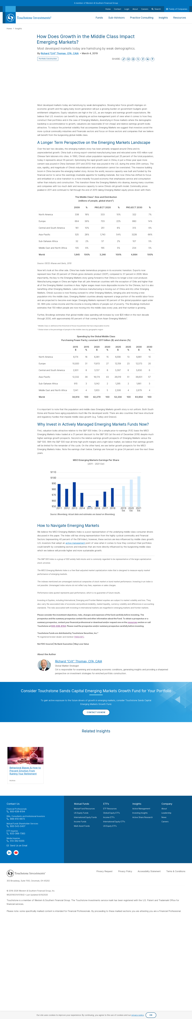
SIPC (82, 637)
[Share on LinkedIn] (147, 59)
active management (75, 543)
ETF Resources (110, 808)
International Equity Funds (85, 817)
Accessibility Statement (149, 871)
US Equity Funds (81, 813)
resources (132, 622)
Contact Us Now (96, 712)
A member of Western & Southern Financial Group (96, 3)
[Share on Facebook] (143, 59)
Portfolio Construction (50, 59)
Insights (18, 28)
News (163, 817)
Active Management (141, 808)
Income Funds (80, 821)
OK (150, 1015)
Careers (165, 821)
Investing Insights (140, 813)
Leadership (166, 813)
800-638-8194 (58, 626)
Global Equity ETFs (111, 813)
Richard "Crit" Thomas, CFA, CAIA (60, 53)
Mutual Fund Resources (84, 808)
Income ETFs (109, 817)
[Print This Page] (133, 59)
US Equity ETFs (110, 826)
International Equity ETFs (114, 821)
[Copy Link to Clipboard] (123, 59)
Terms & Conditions (175, 871)
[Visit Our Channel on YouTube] (16, 852)
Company (166, 803)
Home (9, 28)
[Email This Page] (128, 59)
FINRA (76, 637)
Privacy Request (104, 871)
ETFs (106, 803)
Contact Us (13, 803)
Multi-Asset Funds (82, 826)
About (164, 808)
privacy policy (137, 1015)
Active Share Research (142, 817)
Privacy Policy (125, 871)
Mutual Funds (81, 803)
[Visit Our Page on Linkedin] (9, 852)
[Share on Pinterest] (152, 59)
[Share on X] (138, 59)
